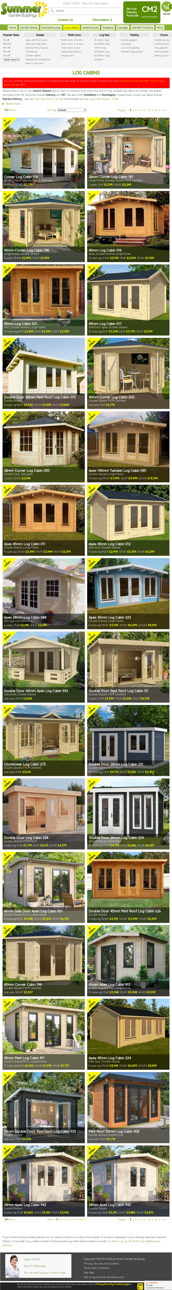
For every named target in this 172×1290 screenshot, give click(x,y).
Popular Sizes (11, 35)
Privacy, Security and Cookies (101, 1263)
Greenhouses (90, 27)
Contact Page (57, 1272)
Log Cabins (71, 27)
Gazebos (108, 27)
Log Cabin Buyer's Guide (103, 98)
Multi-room (74, 35)
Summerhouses (51, 27)
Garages (122, 27)
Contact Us (65, 20)
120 (72, 1219)
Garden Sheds (29, 27)
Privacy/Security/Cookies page (112, 1284)
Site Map (89, 1272)
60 (61, 1219)
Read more (13, 103)
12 (163, 110)
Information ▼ (102, 20)
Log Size (104, 35)
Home (12, 27)
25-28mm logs (115, 1241)
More (160, 27)
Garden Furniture (142, 27)
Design (40, 35)
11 (159, 110)
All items (81, 1219)
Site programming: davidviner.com (104, 1277)
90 (66, 1219)
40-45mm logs (136, 1241)
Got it (140, 1286)
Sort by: (51, 110)
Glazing (134, 35)
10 (156, 110)
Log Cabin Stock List (46, 98)
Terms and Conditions (96, 1268)
